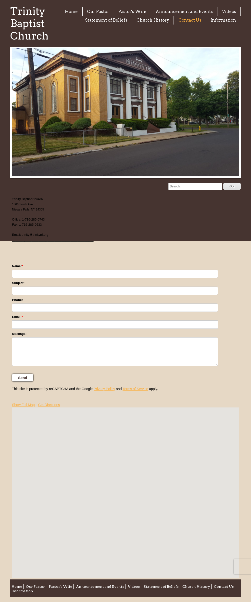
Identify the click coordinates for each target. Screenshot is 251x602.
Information (223, 20)
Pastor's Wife (132, 11)
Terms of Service (135, 389)
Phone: (17, 300)
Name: (17, 266)
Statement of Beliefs (106, 20)
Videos (229, 11)
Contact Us (189, 20)
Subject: (18, 283)
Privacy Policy (104, 389)
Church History (153, 20)
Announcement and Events (184, 11)
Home (71, 11)
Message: (19, 334)
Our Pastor (98, 11)
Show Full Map (23, 405)
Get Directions (49, 405)
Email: (17, 317)
